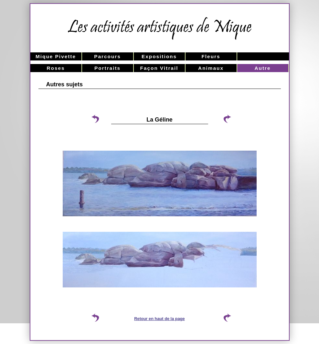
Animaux (211, 68)
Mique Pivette (56, 56)
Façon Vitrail (159, 68)
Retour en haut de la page (159, 318)
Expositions (159, 56)
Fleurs (210, 56)
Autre (262, 68)
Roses (56, 68)
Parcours (107, 56)
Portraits (107, 68)
